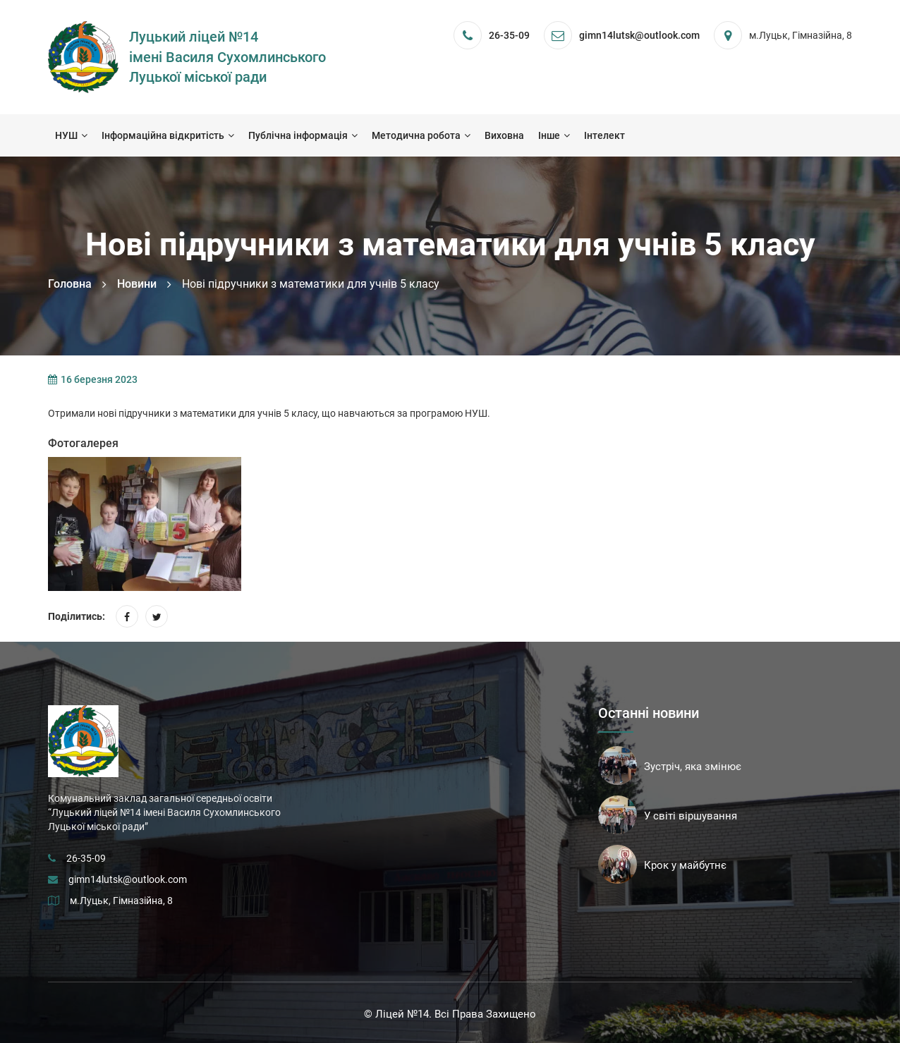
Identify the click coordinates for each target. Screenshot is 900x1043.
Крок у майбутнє (685, 865)
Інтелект (604, 135)
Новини (137, 284)
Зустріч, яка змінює (692, 766)
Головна (70, 284)
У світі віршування (690, 816)
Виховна (504, 135)
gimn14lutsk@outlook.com (127, 879)
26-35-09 (509, 35)
